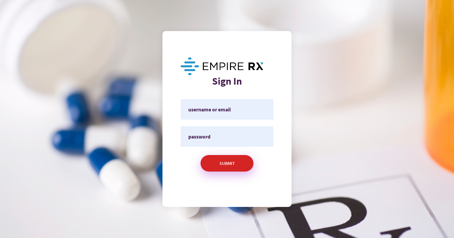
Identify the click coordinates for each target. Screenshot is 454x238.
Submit (227, 163)
